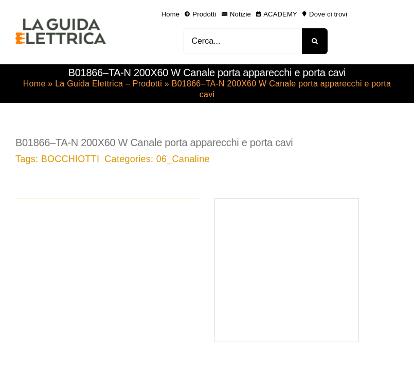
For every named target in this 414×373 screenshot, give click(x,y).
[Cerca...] (242, 41)
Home (34, 83)
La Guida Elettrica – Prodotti (108, 83)
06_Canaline (183, 159)
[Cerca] (315, 41)
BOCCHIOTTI (70, 159)
